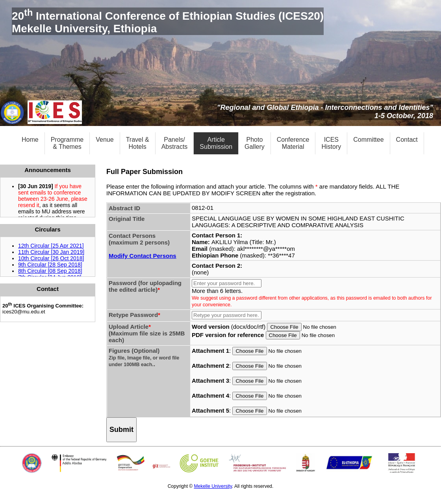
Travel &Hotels (137, 143)
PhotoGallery (255, 143)
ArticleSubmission (216, 143)
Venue (104, 139)
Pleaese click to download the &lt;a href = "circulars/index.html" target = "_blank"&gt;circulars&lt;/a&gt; (47, 256)
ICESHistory (331, 143)
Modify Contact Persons (142, 255)
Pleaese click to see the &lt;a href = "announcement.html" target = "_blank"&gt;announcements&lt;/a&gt (47, 197)
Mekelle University (213, 486)
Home (30, 139)
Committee (368, 139)
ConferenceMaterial (293, 143)
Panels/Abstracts (174, 143)
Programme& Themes (67, 143)
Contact (407, 139)
